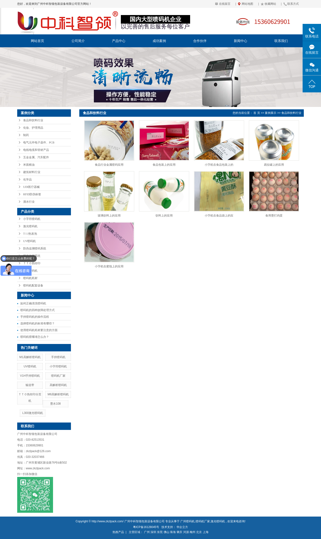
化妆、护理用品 (33, 127)
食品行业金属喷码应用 (109, 164)
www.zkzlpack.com (38, 468)
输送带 (30, 385)
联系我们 (281, 41)
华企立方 (182, 527)
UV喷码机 (29, 241)
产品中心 (118, 41)
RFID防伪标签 (32, 194)
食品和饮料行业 (33, 120)
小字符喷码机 (31, 219)
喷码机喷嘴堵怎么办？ (34, 336)
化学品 (27, 179)
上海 (206, 532)
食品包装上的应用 (164, 164)
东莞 (160, 532)
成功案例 (159, 41)
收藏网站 (270, 3)
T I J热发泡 (30, 233)
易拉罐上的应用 (274, 164)
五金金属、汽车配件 (36, 157)
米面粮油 (29, 164)
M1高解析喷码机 (30, 357)
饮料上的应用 (164, 215)
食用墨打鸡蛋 (274, 215)
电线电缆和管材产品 (36, 150)
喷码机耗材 (30, 278)
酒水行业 (29, 201)
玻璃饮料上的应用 (109, 215)
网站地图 (247, 3)
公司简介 (78, 41)
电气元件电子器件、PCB (38, 142)
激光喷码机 (30, 226)
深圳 (153, 532)
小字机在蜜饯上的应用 (109, 266)
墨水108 (55, 403)
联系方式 (293, 3)
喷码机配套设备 (33, 285)
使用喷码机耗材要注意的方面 (39, 330)
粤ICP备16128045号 (146, 527)
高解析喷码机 (58, 385)
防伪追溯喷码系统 (34, 248)
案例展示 (270, 113)
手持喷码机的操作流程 (34, 316)
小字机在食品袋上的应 (219, 215)
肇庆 (179, 532)
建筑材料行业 (31, 172)
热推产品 (118, 532)
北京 (199, 532)
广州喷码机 (187, 521)
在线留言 (224, 3)
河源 (186, 532)
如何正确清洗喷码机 (33, 303)
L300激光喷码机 (32, 413)
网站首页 (37, 41)
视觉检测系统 (31, 256)
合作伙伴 (200, 41)
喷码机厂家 (58, 375)
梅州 (192, 532)
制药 (26, 135)
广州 (147, 532)
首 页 (256, 113)
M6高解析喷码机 (58, 394)
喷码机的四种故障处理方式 (37, 310)
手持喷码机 (30, 270)
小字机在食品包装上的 (219, 164)
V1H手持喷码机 (30, 375)
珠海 (173, 532)
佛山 (166, 532)
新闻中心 (240, 41)
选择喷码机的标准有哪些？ (37, 323)
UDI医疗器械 (31, 187)
